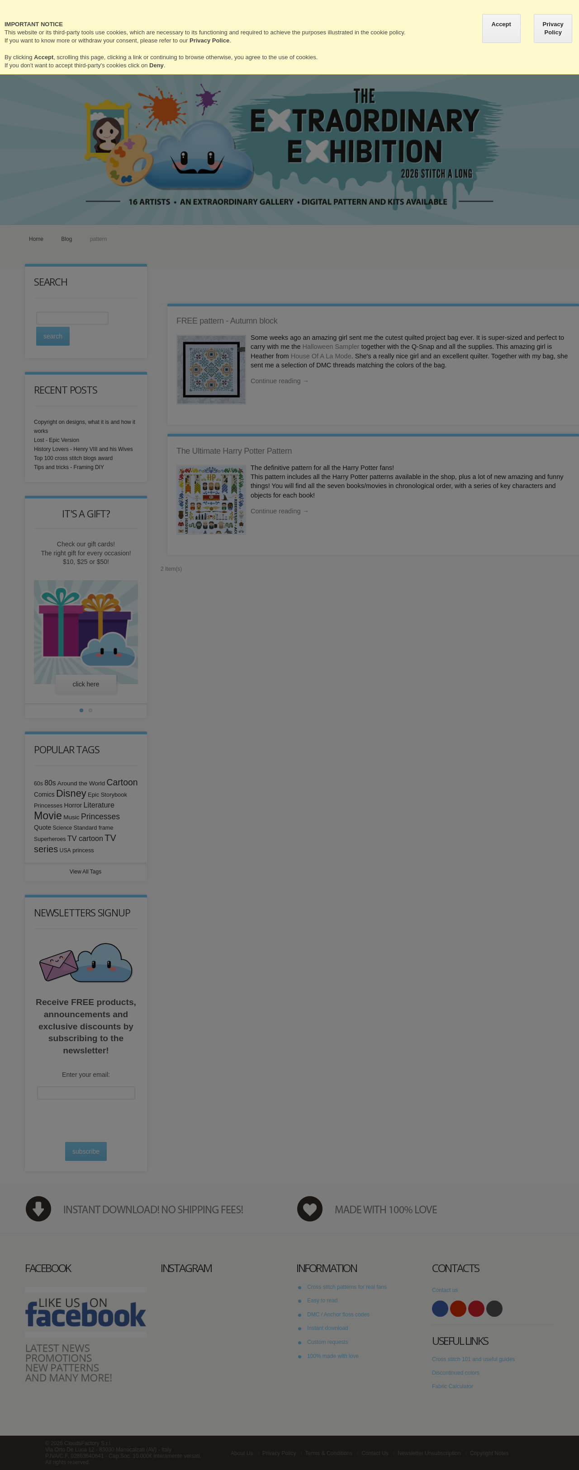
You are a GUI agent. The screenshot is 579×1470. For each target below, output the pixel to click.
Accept (501, 24)
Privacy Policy (553, 28)
